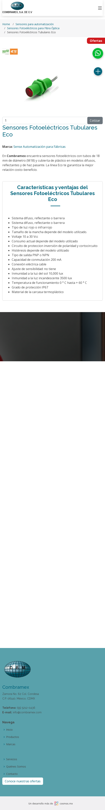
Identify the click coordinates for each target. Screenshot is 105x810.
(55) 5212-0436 (26, 707)
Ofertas (96, 41)
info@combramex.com (27, 712)
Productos (12, 737)
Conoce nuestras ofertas (23, 781)
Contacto (12, 774)
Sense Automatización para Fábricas (39, 147)
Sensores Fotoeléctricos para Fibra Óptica (33, 28)
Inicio (9, 729)
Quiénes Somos (16, 766)
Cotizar (95, 120)
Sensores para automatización (35, 24)
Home (6, 24)
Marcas (10, 744)
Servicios (11, 759)
